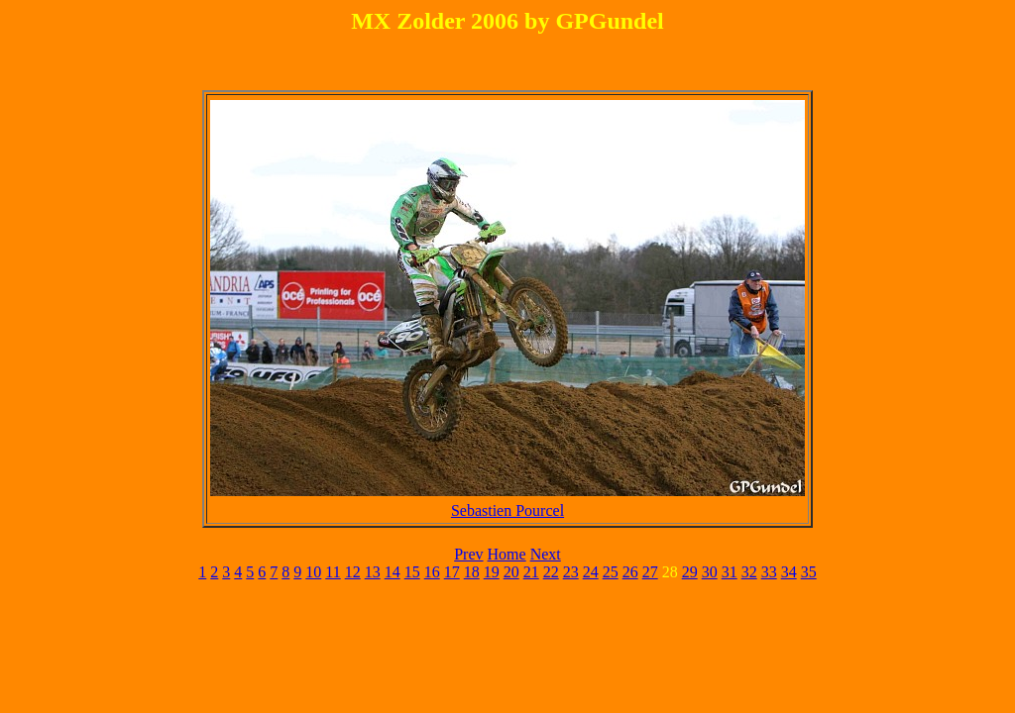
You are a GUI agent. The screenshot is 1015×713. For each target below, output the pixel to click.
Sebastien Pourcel (507, 510)
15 (412, 571)
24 (591, 571)
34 (789, 571)
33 (769, 571)
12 (353, 571)
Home (507, 554)
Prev (468, 554)
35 (809, 571)
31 (729, 571)
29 (690, 571)
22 (551, 571)
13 (373, 571)
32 (749, 571)
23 (571, 571)
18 (472, 571)
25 (611, 571)
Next (545, 554)
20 (511, 571)
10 (313, 571)
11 (332, 571)
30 (710, 571)
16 (432, 571)
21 (531, 571)
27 (650, 571)
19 (492, 571)
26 (630, 571)
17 (452, 571)
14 (392, 571)
